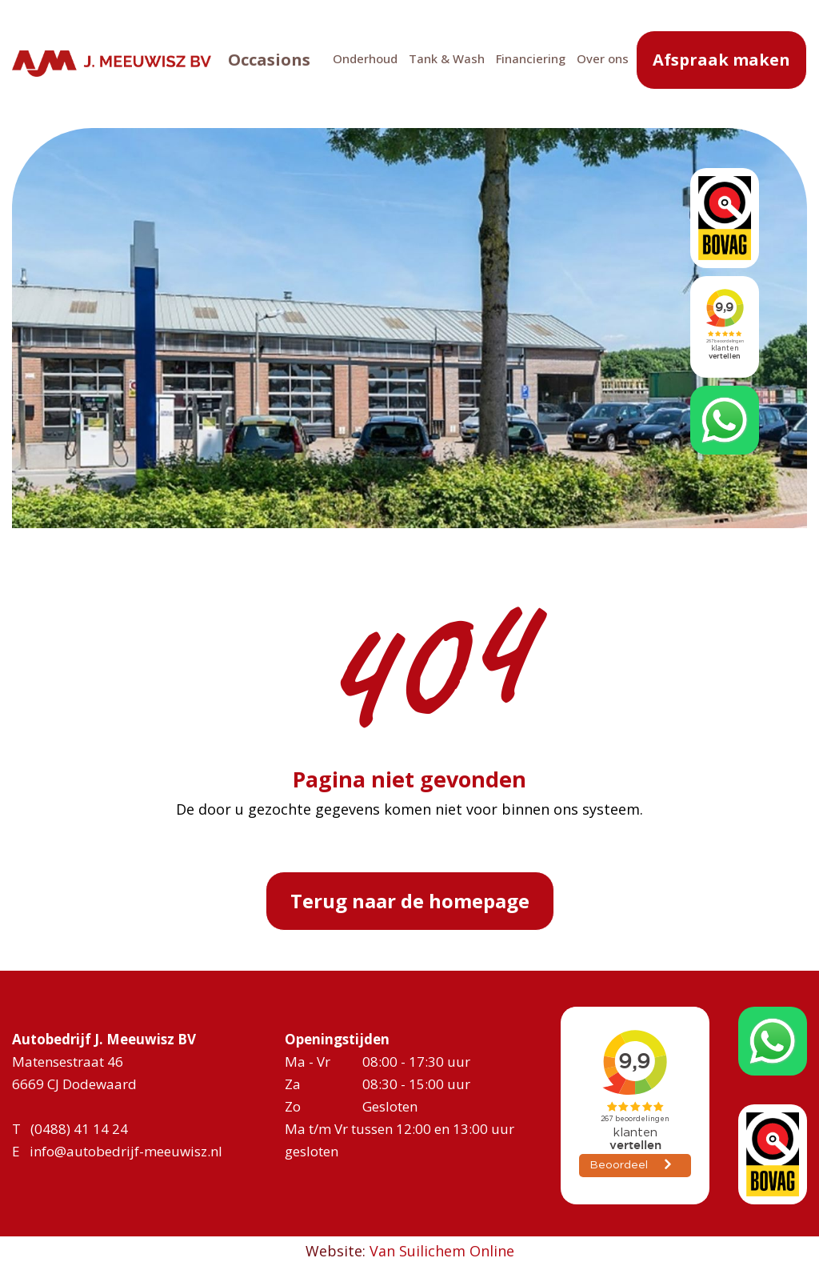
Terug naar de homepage (409, 900)
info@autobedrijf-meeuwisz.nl (126, 1151)
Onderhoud (345, 62)
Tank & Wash (427, 62)
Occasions (249, 63)
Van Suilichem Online (442, 1250)
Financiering (510, 62)
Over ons (583, 62)
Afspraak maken (721, 63)
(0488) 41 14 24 (79, 1129)
